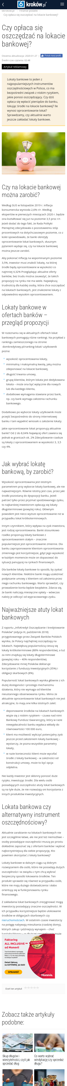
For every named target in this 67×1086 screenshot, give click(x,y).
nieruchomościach (13, 920)
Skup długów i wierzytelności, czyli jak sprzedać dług (16, 1059)
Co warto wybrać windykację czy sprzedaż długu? (49, 1059)
